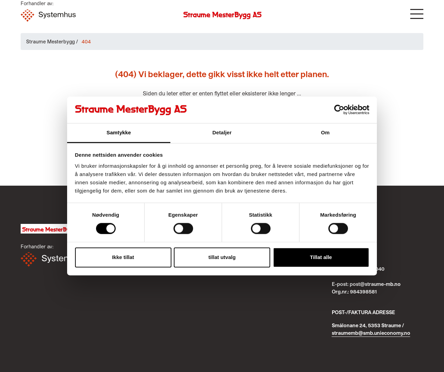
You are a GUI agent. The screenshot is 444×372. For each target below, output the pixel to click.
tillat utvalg (221, 257)
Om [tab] (325, 132)
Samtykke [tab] (119, 132)
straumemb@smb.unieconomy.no (371, 333)
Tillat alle (321, 257)
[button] (416, 14)
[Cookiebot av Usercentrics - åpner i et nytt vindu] (339, 110)
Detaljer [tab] (222, 132)
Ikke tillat (123, 257)
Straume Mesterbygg (50, 41)
